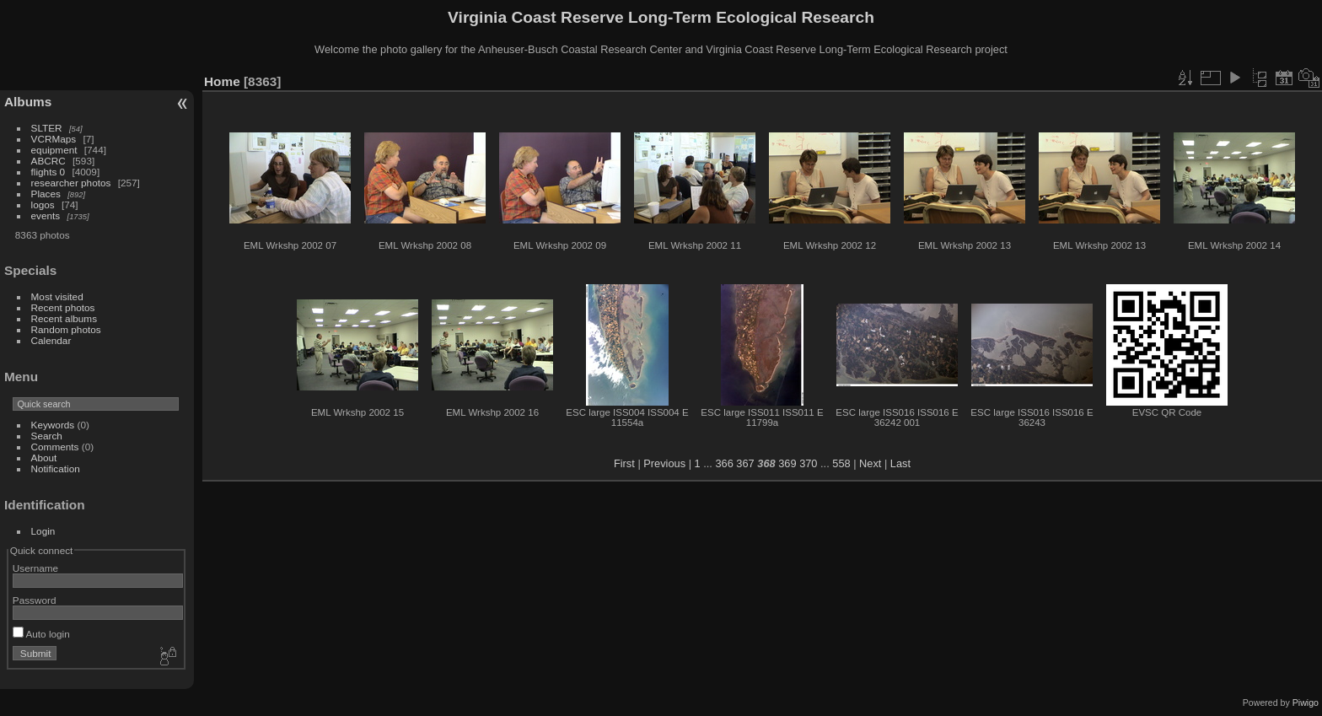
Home (222, 81)
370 (808, 463)
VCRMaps (54, 138)
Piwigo (1305, 702)
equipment (54, 149)
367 (745, 463)
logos (43, 204)
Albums (27, 101)
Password (34, 600)
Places (46, 193)
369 (787, 463)
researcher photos (71, 182)
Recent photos (63, 307)
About (44, 457)
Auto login (41, 633)
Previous (664, 463)
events (46, 215)
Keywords (53, 424)
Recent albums (64, 318)
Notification (55, 468)
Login (43, 530)
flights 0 (48, 171)
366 (724, 463)
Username (35, 568)
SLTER (46, 127)
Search (46, 435)
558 (841, 463)
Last (900, 463)
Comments (55, 446)
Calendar (51, 340)
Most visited (57, 296)
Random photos (66, 329)
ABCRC (48, 160)
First (624, 463)
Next (870, 463)
